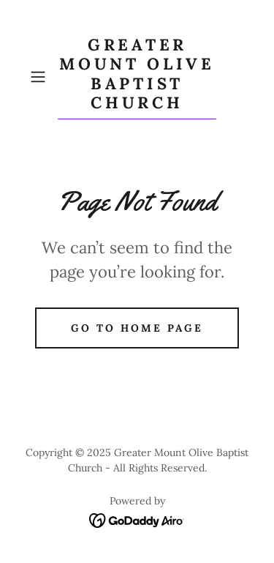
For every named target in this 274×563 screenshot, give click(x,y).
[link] (137, 77)
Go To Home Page (137, 328)
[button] (40, 77)
